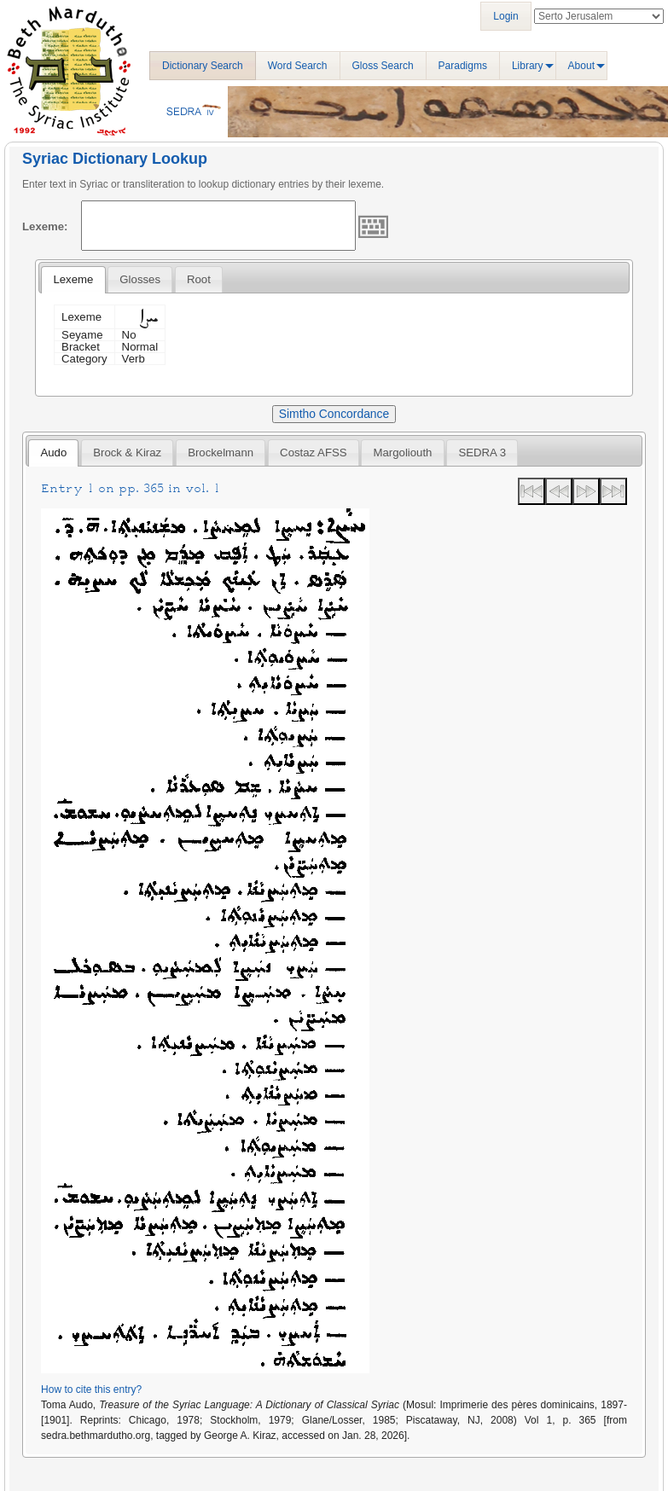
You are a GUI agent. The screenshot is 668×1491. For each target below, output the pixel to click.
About (581, 66)
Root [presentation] (199, 279)
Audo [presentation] (53, 452)
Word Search (298, 66)
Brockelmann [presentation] (220, 452)
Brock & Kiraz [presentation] (127, 452)
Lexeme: (45, 226)
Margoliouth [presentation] (403, 452)
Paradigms (463, 66)
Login (505, 16)
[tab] (73, 279)
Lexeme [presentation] (73, 279)
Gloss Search (383, 66)
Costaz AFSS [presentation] (313, 452)
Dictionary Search (202, 66)
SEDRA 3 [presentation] (482, 452)
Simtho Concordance (334, 414)
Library (527, 66)
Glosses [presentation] (139, 279)
